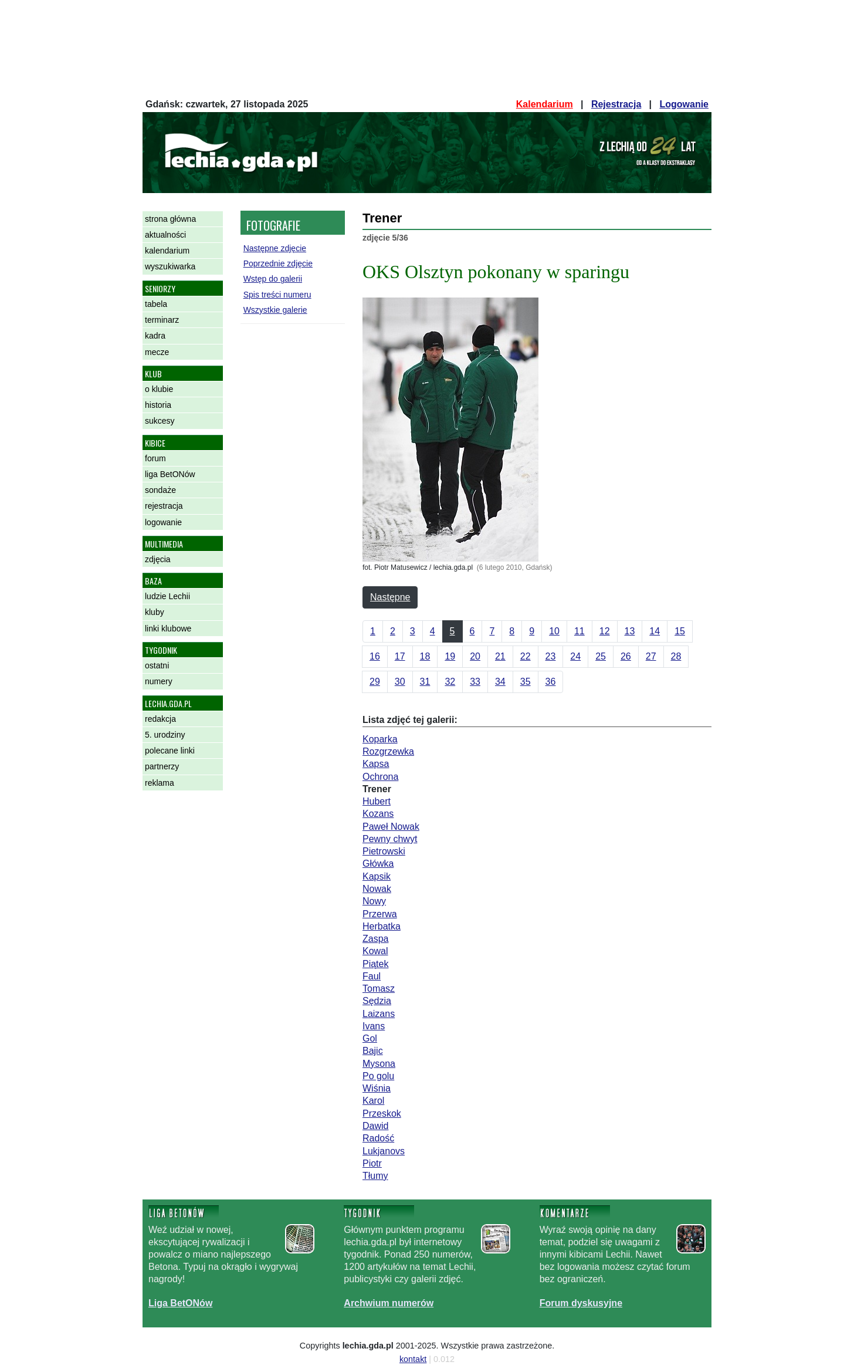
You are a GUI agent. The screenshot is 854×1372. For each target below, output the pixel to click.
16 (375, 656)
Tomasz (378, 988)
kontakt (412, 1359)
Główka (378, 864)
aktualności (165, 234)
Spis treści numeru (277, 294)
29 (375, 682)
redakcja (160, 719)
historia (158, 405)
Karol (373, 1101)
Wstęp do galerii (272, 278)
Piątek (375, 964)
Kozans (378, 814)
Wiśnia (376, 1088)
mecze (157, 352)
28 (676, 656)
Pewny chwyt (389, 839)
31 (425, 682)
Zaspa (375, 939)
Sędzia (376, 1001)
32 (450, 682)
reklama (159, 783)
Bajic (372, 1051)
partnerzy (162, 766)
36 (550, 682)
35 (525, 682)
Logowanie (684, 104)
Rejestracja (616, 104)
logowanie (163, 522)
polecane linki (170, 750)
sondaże (160, 490)
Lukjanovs (383, 1151)
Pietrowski (383, 851)
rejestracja (164, 506)
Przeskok (381, 1113)
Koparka (380, 739)
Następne (390, 597)
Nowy (374, 901)
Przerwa (379, 914)
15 (680, 631)
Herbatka (381, 926)
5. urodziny (165, 734)
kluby (154, 612)
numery (158, 681)
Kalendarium (544, 104)
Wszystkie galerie (275, 310)
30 (400, 682)
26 (626, 656)
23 (550, 656)
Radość (378, 1138)
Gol (369, 1038)
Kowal (375, 951)
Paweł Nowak (390, 827)
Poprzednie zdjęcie (278, 263)
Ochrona (380, 777)
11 (579, 631)
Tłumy (375, 1176)
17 (400, 656)
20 (475, 656)
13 (630, 631)
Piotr (372, 1163)
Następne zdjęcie (274, 248)
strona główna (170, 219)
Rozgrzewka (388, 751)
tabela (156, 304)
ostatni (157, 665)
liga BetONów (170, 474)
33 (475, 682)
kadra (155, 335)
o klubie (159, 389)
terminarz (162, 320)
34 (500, 682)
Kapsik (376, 876)
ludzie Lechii (167, 596)
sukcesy (160, 420)
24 (575, 656)
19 (450, 656)
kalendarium (167, 250)
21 (500, 656)
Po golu (378, 1076)
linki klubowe (168, 628)
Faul (371, 976)
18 (425, 656)
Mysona (378, 1064)
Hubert (376, 801)
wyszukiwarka (170, 266)
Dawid (375, 1126)
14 (654, 631)
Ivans (373, 1026)
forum (155, 458)
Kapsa (375, 764)
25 (600, 656)
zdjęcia (158, 559)
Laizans (378, 1014)
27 (651, 656)
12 (604, 631)
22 (525, 656)
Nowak (376, 889)
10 (554, 631)
